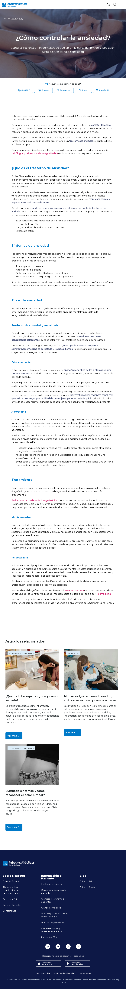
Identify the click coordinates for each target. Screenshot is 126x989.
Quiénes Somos (11, 881)
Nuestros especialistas (52, 922)
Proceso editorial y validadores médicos (51, 930)
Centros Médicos (11, 899)
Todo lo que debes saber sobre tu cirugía (54, 915)
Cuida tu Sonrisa (87, 887)
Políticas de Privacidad (64, 973)
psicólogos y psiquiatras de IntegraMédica (34, 153)
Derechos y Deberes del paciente (53, 891)
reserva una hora (74, 590)
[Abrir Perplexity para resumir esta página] (63, 90)
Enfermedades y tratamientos (21, 653)
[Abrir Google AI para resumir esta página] (102, 90)
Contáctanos (9, 910)
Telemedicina (103, 593)
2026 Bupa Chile (42, 973)
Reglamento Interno (52, 884)
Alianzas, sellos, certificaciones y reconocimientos (11, 890)
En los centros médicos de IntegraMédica (34, 500)
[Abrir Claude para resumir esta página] (43, 90)
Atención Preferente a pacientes (52, 900)
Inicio (14, 18)
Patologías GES (49, 937)
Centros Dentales (12, 905)
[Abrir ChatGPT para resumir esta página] (24, 90)
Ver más (14, 735)
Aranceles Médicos (51, 907)
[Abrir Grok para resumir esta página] (82, 90)
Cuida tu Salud (86, 881)
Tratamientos (73, 653)
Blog (21, 18)
